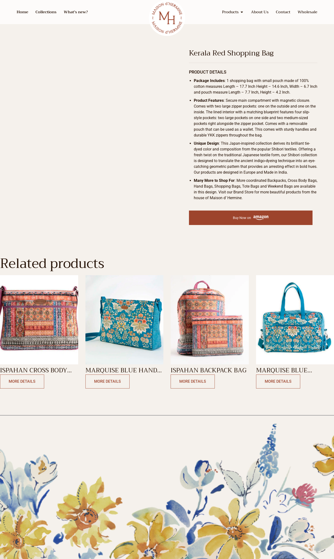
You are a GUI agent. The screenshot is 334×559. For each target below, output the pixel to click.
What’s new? (76, 12)
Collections (45, 12)
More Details (22, 381)
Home (22, 12)
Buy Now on (250, 218)
